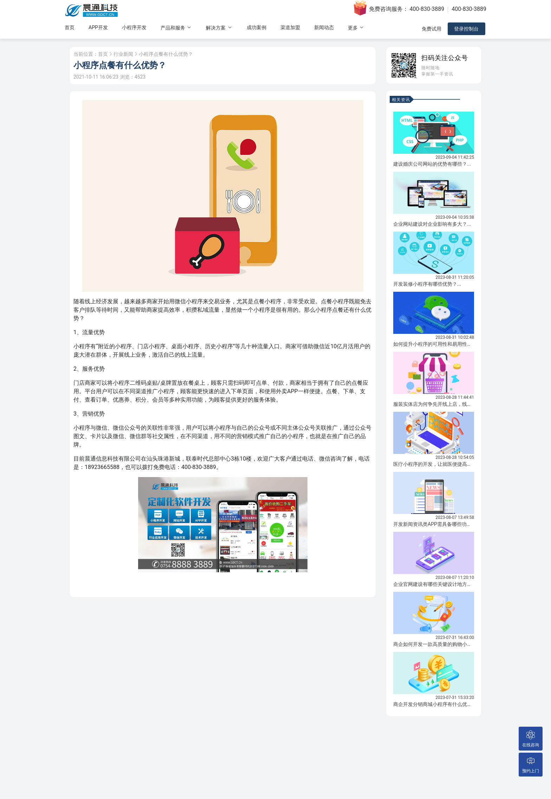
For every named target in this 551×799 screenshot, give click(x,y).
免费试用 (431, 30)
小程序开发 (134, 28)
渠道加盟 (290, 28)
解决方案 (219, 29)
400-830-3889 (427, 9)
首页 (69, 28)
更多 (356, 29)
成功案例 (256, 28)
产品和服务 (176, 29)
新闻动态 (324, 28)
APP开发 (98, 28)
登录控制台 (467, 30)
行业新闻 (123, 54)
